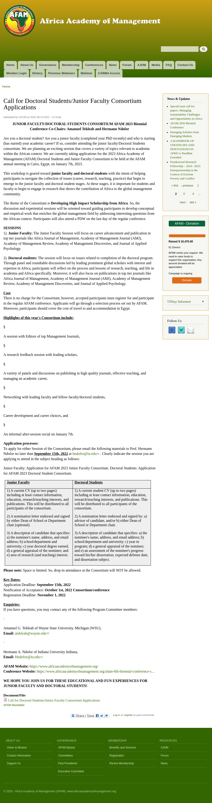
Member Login (16, 73)
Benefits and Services (122, 747)
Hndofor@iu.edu (29, 657)
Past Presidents (67, 763)
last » (193, 202)
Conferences (94, 65)
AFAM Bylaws (66, 747)
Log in (116, 715)
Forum (126, 65)
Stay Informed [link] (179, 301)
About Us (26, 65)
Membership (71, 65)
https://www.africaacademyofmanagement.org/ (64, 666)
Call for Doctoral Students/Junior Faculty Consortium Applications (54, 700)
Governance (47, 65)
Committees (65, 755)
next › (183, 202)
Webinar (86, 73)
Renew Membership (121, 763)
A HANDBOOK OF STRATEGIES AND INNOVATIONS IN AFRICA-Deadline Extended (182, 149)
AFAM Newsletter (14, 705)
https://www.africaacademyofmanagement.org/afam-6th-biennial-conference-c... (95, 671)
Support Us (14, 763)
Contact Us (185, 65)
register (128, 715)
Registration (116, 755)
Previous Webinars (61, 73)
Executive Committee (71, 771)
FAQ (169, 65)
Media (156, 65)
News (113, 65)
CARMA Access (109, 73)
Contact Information (19, 755)
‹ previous (187, 185)
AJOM (141, 65)
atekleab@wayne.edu (32, 633)
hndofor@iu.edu (85, 454)
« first (174, 185)
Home (10, 65)
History (37, 73)
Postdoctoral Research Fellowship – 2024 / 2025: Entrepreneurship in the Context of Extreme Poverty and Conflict (185, 170)
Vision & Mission (17, 747)
